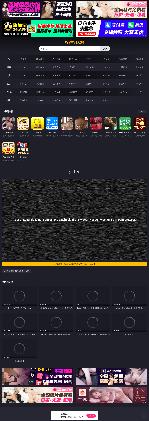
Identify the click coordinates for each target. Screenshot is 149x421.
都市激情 (23, 92)
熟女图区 (123, 83)
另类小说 (106, 92)
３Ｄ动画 (73, 67)
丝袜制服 (106, 67)
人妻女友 (56, 92)
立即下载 (91, 416)
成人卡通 (56, 75)
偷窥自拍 (23, 83)
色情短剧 (106, 100)
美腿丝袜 (90, 83)
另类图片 (139, 83)
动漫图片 (73, 83)
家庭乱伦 (40, 92)
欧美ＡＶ (56, 67)
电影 (9, 75)
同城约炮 (23, 100)
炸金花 (106, 58)
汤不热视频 (73, 100)
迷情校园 (90, 92)
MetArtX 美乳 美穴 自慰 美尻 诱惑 (16, 271)
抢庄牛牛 (139, 58)
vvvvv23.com (74, 42)
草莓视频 (56, 100)
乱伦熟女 (123, 75)
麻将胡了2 (89, 58)
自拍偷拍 (40, 67)
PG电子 (23, 58)
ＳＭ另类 (139, 67)
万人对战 (56, 58)
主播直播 (123, 67)
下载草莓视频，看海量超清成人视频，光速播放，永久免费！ (99, 264)
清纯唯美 (106, 83)
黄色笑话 (123, 92)
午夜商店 (40, 100)
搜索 (105, 48)
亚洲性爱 (23, 75)
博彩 (9, 58)
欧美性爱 (73, 75)
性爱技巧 (139, 92)
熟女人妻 (90, 67)
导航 (9, 100)
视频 (9, 67)
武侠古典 (73, 92)
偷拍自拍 (40, 75)
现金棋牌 (123, 58)
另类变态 (139, 75)
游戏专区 (73, 58)
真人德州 (40, 58)
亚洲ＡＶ (23, 67)
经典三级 (106, 75)
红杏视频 (90, 100)
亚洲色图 (40, 83)
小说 (9, 91)
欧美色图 (56, 83)
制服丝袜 (90, 75)
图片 (9, 83)
